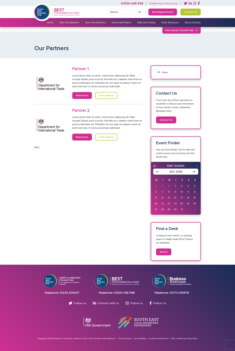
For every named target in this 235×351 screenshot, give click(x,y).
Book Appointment (162, 12)
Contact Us (190, 12)
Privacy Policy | (126, 338)
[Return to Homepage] (66, 12)
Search (163, 251)
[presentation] (155, 166)
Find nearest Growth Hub (179, 30)
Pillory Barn (192, 338)
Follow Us (157, 303)
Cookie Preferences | (160, 338)
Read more (82, 95)
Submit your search (139, 12)
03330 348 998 (132, 3)
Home (50, 22)
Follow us (77, 303)
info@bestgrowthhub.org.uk (163, 3)
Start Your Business (69, 22)
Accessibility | (141, 338)
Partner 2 (81, 110)
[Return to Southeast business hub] (42, 12)
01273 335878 (179, 293)
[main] (117, 148)
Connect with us (106, 303)
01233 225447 (69, 293)
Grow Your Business (95, 22)
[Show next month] (193, 172)
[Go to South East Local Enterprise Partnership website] (138, 322)
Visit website (106, 95)
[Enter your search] (122, 12)
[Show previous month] (157, 172)
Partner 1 (80, 68)
